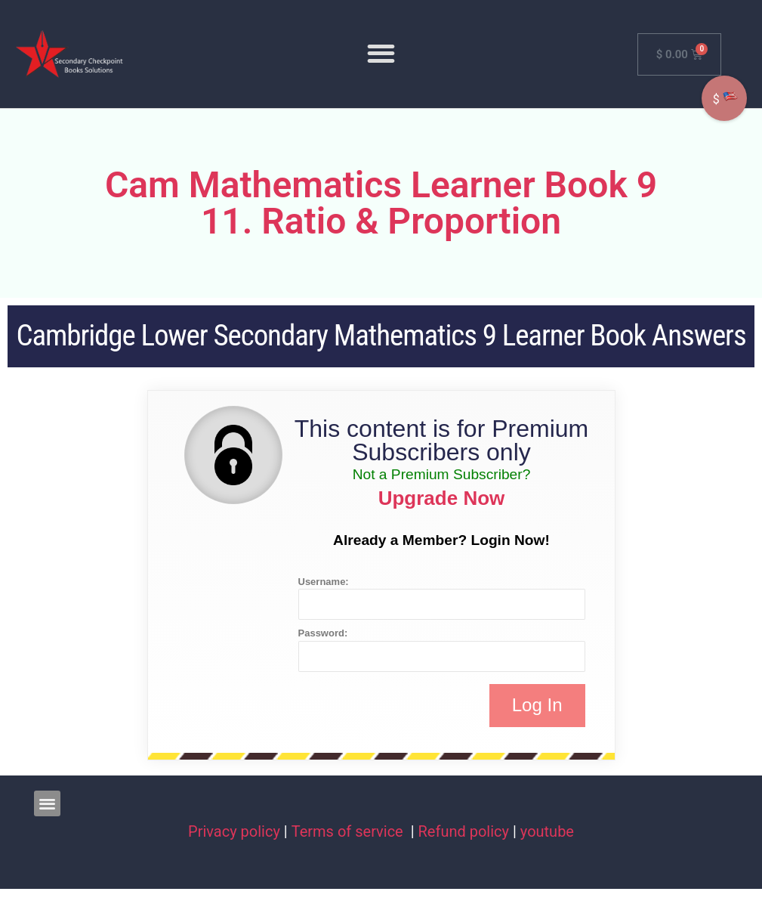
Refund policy (464, 831)
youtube (547, 831)
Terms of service (349, 831)
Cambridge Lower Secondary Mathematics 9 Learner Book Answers (380, 335)
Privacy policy (234, 831)
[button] (381, 54)
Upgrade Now (441, 498)
